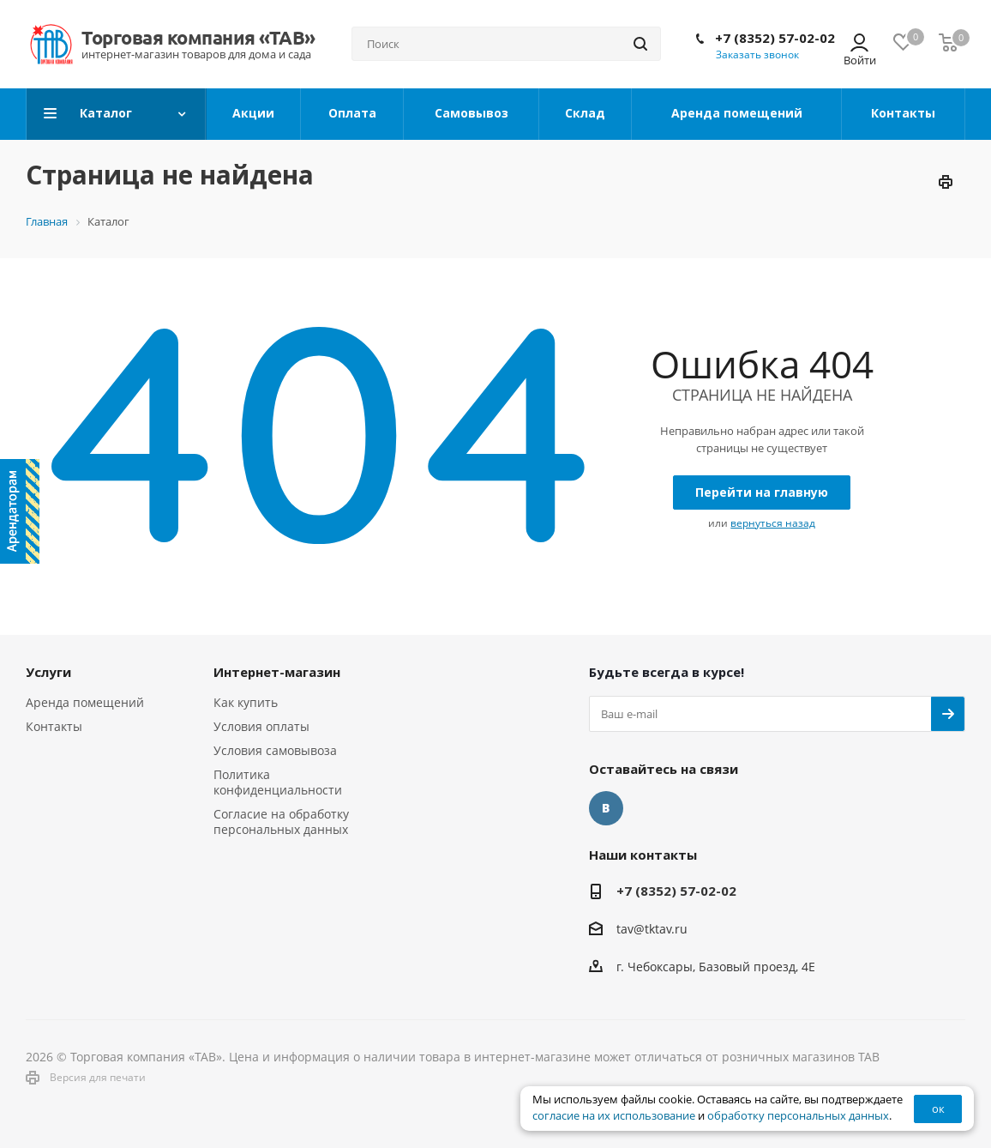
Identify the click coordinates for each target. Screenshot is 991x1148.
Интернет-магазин (276, 671)
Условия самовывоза (275, 750)
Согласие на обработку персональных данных (281, 821)
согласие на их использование (613, 1116)
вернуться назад (772, 523)
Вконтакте (606, 808)
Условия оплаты (261, 726)
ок (938, 1108)
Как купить (245, 702)
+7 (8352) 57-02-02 (775, 37)
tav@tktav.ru (652, 929)
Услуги (48, 671)
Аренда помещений (85, 702)
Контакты (54, 726)
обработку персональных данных (798, 1116)
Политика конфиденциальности (277, 782)
